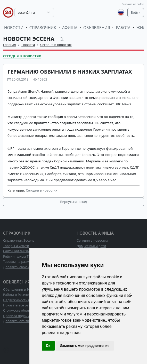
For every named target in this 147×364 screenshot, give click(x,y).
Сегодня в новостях (56, 44)
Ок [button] (48, 346)
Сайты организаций (19, 251)
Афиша (69, 27)
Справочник (42, 27)
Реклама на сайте (132, 4)
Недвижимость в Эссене (22, 300)
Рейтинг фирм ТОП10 (20, 256)
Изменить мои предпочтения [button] (85, 346)
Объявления (96, 27)
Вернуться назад (73, 201)
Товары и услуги (16, 245)
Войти (136, 12)
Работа (123, 27)
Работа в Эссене (16, 294)
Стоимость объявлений (21, 310)
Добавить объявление (21, 321)
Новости (13, 27)
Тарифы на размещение (22, 261)
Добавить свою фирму (21, 267)
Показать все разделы (20, 305)
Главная (9, 44)
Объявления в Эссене (20, 289)
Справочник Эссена (19, 240)
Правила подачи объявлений (26, 315)
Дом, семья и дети (91, 245)
